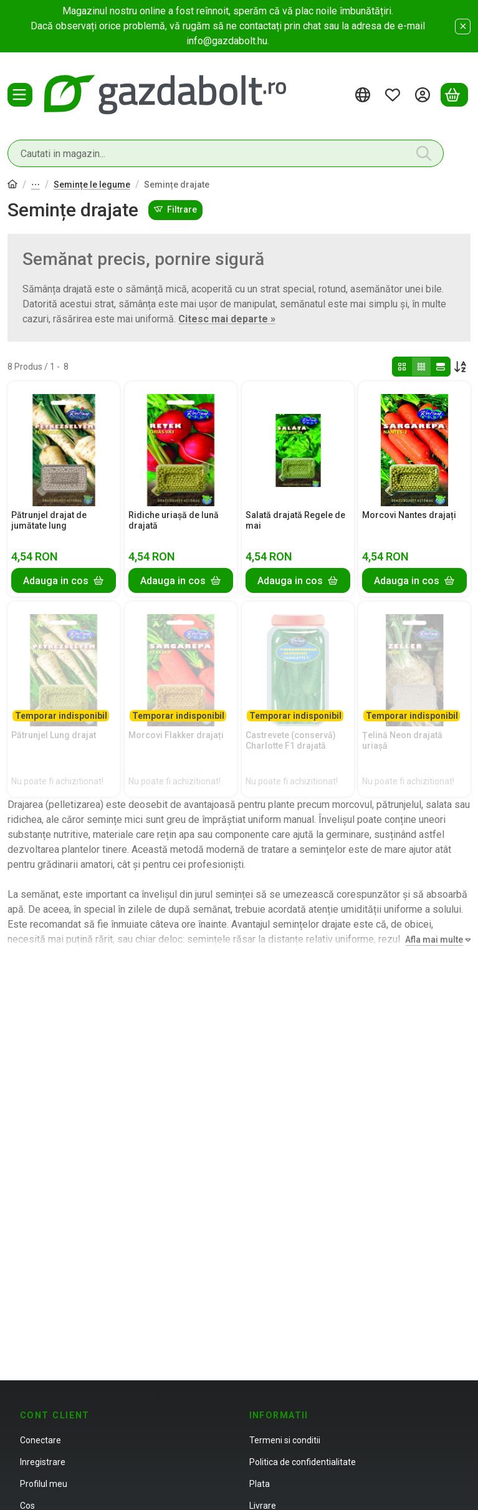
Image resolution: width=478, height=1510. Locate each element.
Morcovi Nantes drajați (409, 515)
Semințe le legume (92, 185)
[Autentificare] (424, 95)
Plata (259, 1484)
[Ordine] (461, 367)
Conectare (40, 1440)
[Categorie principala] (12, 185)
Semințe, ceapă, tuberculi (35, 185)
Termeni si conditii (284, 1440)
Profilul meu (43, 1484)
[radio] (402, 367)
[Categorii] (19, 95)
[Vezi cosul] (454, 95)
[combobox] (225, 153)
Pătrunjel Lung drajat (53, 735)
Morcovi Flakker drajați (176, 735)
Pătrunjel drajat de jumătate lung (49, 520)
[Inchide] (463, 26)
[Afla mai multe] (435, 939)
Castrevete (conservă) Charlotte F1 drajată (291, 740)
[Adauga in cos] (63, 580)
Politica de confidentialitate (302, 1462)
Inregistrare (42, 1462)
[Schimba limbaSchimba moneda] (364, 95)
